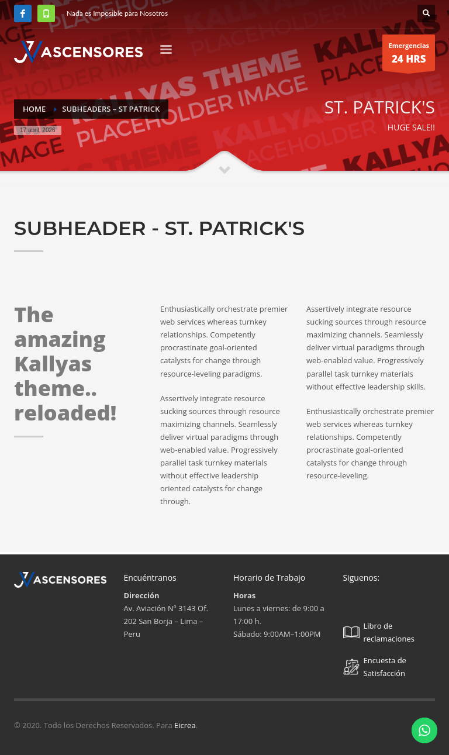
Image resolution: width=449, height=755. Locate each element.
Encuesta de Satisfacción (374, 666)
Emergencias (408, 56)
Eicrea (185, 725)
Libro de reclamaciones (379, 632)
